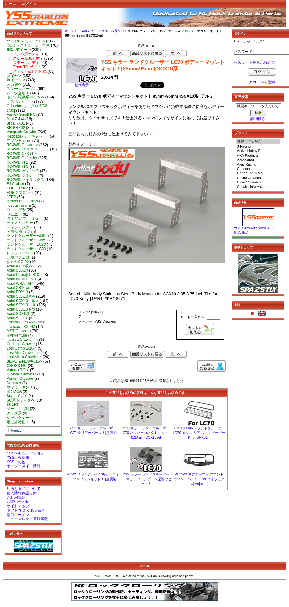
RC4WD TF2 (17, 162)
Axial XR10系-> (20, 287)
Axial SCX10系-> (21, 296)
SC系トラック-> (20, 400)
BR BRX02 (16, 128)
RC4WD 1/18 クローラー (28, 149)
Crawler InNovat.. (258, 187)
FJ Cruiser (15, 184)
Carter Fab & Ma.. (258, 173)
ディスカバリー (20, 223)
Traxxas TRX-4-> (21, 322)
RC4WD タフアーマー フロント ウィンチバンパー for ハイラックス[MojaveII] (199, 479)
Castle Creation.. (258, 178)
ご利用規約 (16, 497)
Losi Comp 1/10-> (22, 348)
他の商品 (241, 232)
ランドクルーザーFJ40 (26, 235)
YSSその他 (16, 462)
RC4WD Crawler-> (22, 145)
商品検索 (241, 97)
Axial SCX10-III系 (21, 305)
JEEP (11, 197)
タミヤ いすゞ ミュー (25, 218)
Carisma (258, 169)
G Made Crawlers (21, 374)
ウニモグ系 (16, 210)
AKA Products (258, 156)
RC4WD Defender (22, 158)
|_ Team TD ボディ (24, 67)
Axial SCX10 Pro (21, 309)
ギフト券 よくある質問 (26, 510)
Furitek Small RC (21, 114)
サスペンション (20, 101)
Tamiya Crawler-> (21, 339)
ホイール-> (16, 80)
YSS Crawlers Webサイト (255, 228)
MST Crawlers (19, 331)
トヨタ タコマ (18, 231)
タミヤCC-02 (18, 262)
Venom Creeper (20, 378)
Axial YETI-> (17, 318)
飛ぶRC (13, 404)
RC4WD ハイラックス (25, 179)
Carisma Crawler (21, 344)
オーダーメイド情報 (24, 466)
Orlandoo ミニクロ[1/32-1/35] (27, 108)
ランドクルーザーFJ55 (26, 240)
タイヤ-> (14, 76)
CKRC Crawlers (258, 182)
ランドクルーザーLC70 (26, 244)
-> (19, 50)
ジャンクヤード (20, 417)
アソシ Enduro (19, 140)
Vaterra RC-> (18, 370)
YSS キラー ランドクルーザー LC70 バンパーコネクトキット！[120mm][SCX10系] (146, 432)
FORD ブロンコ (20, 192)
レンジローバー (20, 253)
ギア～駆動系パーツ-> (25, 97)
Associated (258, 160)
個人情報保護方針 (22, 493)
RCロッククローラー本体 (28, 45)
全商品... (14, 430)
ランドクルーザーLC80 (26, 249)
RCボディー (88, 31)
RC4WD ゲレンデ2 (23, 171)
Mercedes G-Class (22, 201)
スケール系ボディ (114, 31)
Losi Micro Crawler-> (24, 357)
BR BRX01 (16, 123)
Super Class (17, 396)
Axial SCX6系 (18, 314)
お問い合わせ (18, 501)
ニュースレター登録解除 (27, 519)
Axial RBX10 (17, 292)
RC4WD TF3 (17, 166)
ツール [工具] (18, 409)
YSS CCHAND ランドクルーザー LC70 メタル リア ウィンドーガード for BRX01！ (199, 432)
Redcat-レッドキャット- (27, 136)
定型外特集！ (18, 422)
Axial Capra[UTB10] (23, 275)
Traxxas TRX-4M (21, 326)
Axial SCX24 (17, 270)
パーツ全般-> (18, 93)
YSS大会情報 (18, 457)
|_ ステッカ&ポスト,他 (27, 71)
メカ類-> (14, 84)
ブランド (241, 133)
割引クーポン (18, 515)
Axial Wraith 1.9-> (22, 279)
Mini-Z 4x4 (15, 119)
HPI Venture (17, 335)
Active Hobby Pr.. (258, 151)
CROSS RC (17, 365)
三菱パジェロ (18, 257)
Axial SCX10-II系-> (23, 301)
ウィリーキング (20, 387)
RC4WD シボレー (22, 175)
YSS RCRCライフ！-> (26, 41)
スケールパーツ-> (21, 89)
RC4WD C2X (18, 153)
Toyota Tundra (19, 205)
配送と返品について (24, 488)
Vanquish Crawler (21, 132)
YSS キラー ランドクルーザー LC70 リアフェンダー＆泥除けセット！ (146, 479)
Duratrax (14, 383)
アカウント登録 (262, 82)
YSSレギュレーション (25, 453)
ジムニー (14, 214)
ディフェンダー (20, 227)
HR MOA (14, 391)
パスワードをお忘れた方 (254, 62)
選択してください (258, 141)
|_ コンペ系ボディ (23, 54)
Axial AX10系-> (19, 266)
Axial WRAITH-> (20, 283)
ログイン (28, 4)
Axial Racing (258, 164)
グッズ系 (14, 413)
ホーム (10, 4)
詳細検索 (257, 118)
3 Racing (258, 146)
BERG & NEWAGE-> (24, 361)
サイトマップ (18, 506)
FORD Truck (17, 188)
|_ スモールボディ (23, 62)
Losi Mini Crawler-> (23, 353)
